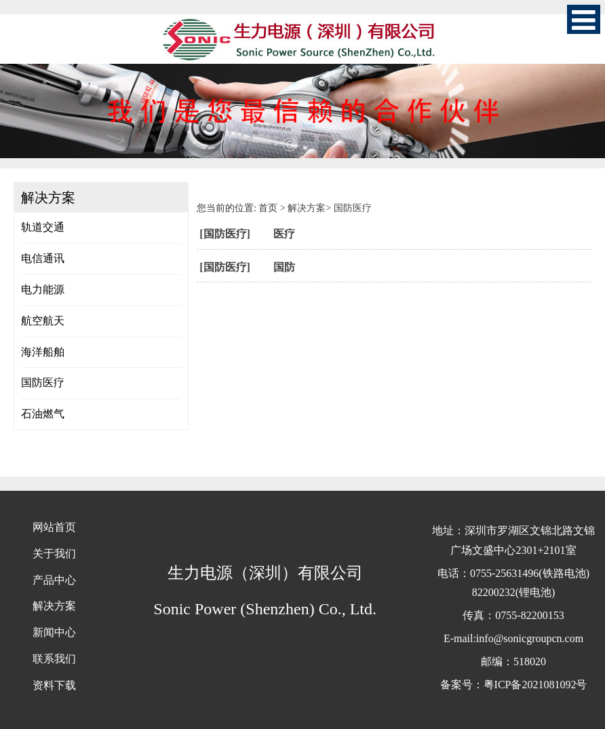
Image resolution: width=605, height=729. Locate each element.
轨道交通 (42, 227)
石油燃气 (42, 413)
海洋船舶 (42, 352)
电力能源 (42, 289)
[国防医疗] (224, 234)
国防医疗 (42, 382)
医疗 (284, 234)
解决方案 (307, 208)
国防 (284, 267)
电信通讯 (42, 258)
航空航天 (42, 320)
